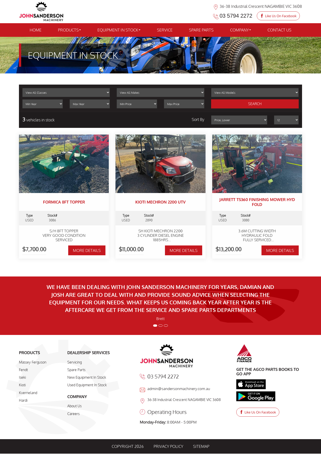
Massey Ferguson (32, 362)
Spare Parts (76, 370)
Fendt (23, 370)
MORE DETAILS (87, 250)
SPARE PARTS (201, 29)
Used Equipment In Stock (87, 385)
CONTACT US (279, 29)
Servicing (74, 362)
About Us (74, 406)
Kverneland (28, 393)
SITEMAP (201, 446)
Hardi (23, 400)
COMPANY (240, 29)
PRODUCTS (69, 29)
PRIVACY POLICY (168, 446)
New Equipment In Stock (86, 377)
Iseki (22, 377)
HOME (35, 29)
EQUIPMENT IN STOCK (118, 29)
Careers (73, 413)
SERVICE (165, 29)
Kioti (22, 385)
